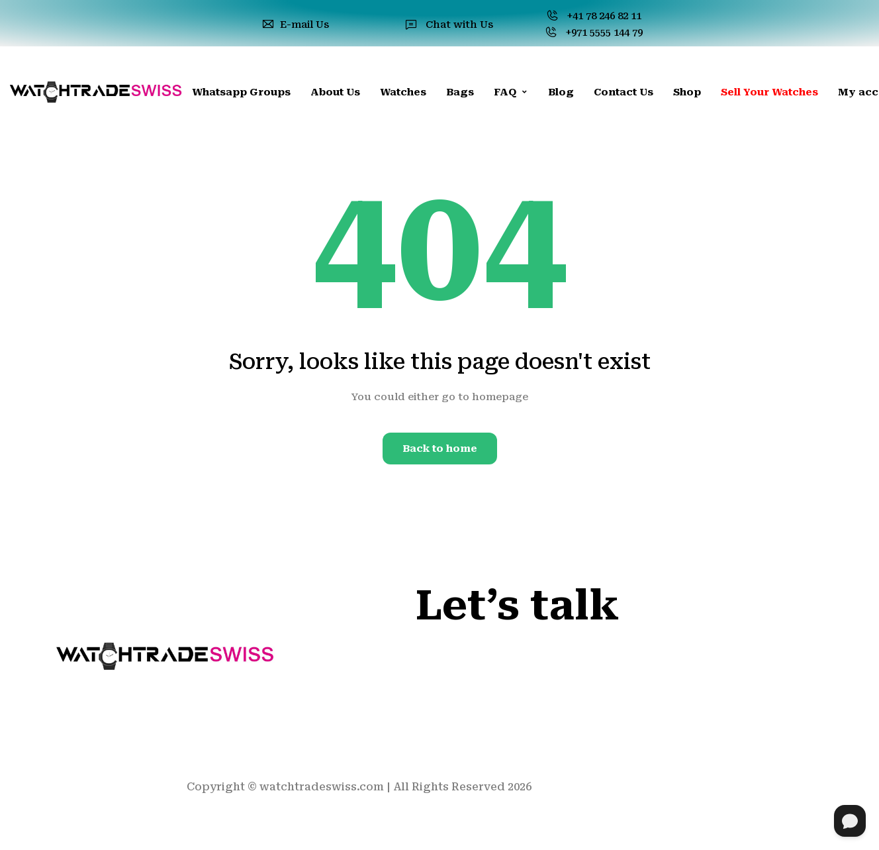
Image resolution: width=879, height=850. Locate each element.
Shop (687, 92)
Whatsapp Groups (241, 92)
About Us (335, 92)
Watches (403, 92)
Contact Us (623, 92)
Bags (460, 92)
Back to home (439, 448)
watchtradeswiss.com (321, 786)
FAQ (511, 92)
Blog (561, 92)
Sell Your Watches (769, 92)
